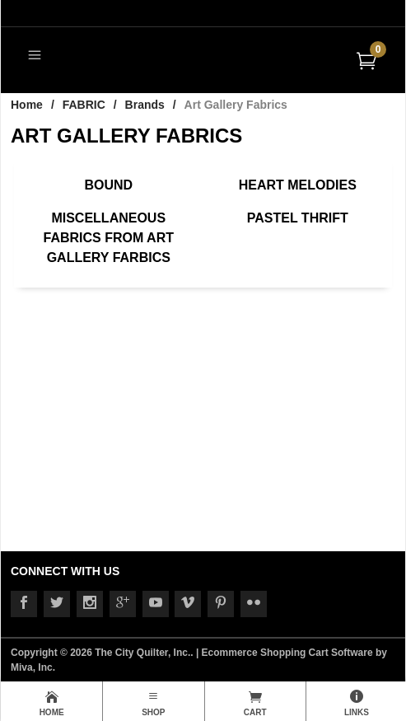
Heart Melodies (298, 185)
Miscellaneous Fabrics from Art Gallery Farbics (108, 238)
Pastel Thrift (297, 218)
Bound (108, 185)
